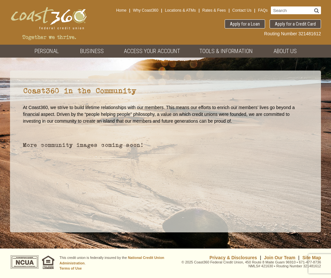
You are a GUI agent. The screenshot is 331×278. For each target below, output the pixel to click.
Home (121, 10)
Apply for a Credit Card (295, 24)
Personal (47, 51)
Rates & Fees (214, 10)
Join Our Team (279, 257)
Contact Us (241, 10)
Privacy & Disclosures (233, 257)
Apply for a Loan (245, 24)
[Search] (316, 10)
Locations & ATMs (180, 10)
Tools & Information (226, 51)
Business (92, 51)
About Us (285, 51)
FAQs (263, 10)
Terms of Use (70, 268)
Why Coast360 (145, 10)
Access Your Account (152, 51)
